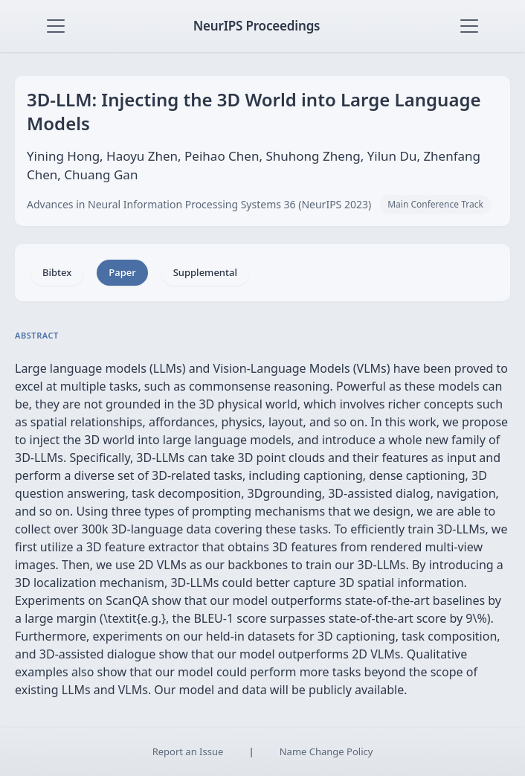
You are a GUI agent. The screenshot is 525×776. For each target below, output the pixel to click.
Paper (122, 272)
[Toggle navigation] (56, 26)
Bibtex (56, 272)
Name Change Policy (326, 751)
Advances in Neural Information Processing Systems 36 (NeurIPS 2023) (199, 204)
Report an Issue (188, 751)
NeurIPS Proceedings (257, 25)
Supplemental (205, 272)
